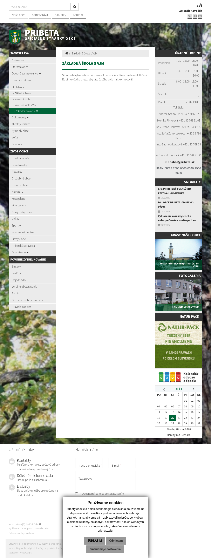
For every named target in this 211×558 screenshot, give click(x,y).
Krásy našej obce (22, 212)
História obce (20, 185)
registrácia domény (54, 548)
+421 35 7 (183, 114)
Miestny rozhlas (21, 124)
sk (189, 16)
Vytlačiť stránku (32, 524)
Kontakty (17, 144)
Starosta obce (20, 67)
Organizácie (20, 252)
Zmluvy (16, 266)
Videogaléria (19, 205)
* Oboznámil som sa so (99, 496)
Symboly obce (20, 131)
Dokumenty (20, 117)
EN (200, 16)
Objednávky (19, 280)
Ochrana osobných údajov (27, 300)
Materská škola (21, 99)
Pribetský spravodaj (23, 246)
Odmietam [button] (116, 540)
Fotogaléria (18, 199)
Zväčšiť (197, 11)
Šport (16, 225)
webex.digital (28, 548)
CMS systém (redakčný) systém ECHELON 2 (29, 543)
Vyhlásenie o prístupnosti (21, 528)
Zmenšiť (184, 11)
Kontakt (78, 15)
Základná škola (21, 93)
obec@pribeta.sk (183, 162)
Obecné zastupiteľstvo (26, 73)
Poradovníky (19, 165)
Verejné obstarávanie (24, 286)
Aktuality (60, 15)
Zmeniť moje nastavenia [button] (105, 549)
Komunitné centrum (24, 232)
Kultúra (17, 192)
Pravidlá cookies (21, 307)
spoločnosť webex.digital (21, 552)
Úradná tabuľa (20, 158)
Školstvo (18, 87)
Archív (15, 293)
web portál (56, 543)
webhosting (14, 548)
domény (39, 548)
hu (195, 16)
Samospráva (40, 15)
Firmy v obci (19, 239)
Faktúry (16, 273)
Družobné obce (21, 178)
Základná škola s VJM (26, 111)
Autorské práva (42, 528)
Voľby (15, 137)
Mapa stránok (15, 524)
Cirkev (17, 219)
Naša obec (18, 15)
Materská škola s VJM (24, 105)
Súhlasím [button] (94, 540)
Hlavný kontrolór (22, 80)
